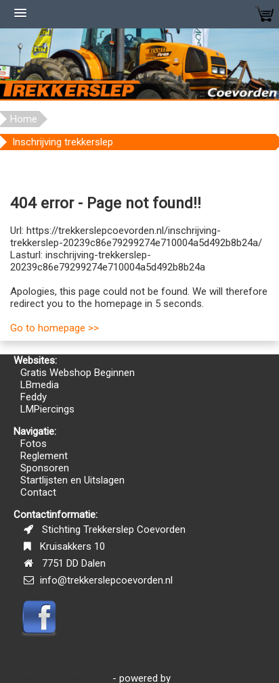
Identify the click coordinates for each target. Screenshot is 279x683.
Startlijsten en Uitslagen (72, 480)
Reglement (44, 456)
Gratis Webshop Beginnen (77, 373)
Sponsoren (44, 468)
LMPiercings (47, 409)
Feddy (33, 397)
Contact (38, 492)
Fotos (33, 444)
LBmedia (39, 385)
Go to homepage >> (54, 328)
